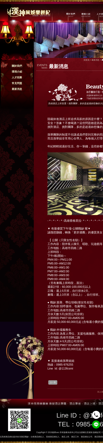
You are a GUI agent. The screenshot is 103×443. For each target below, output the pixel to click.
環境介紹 (17, 71)
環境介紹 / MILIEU (85, 14)
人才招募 (17, 77)
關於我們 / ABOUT (70, 14)
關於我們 (17, 66)
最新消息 (17, 89)
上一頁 (53, 382)
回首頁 (86, 60)
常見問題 (17, 83)
